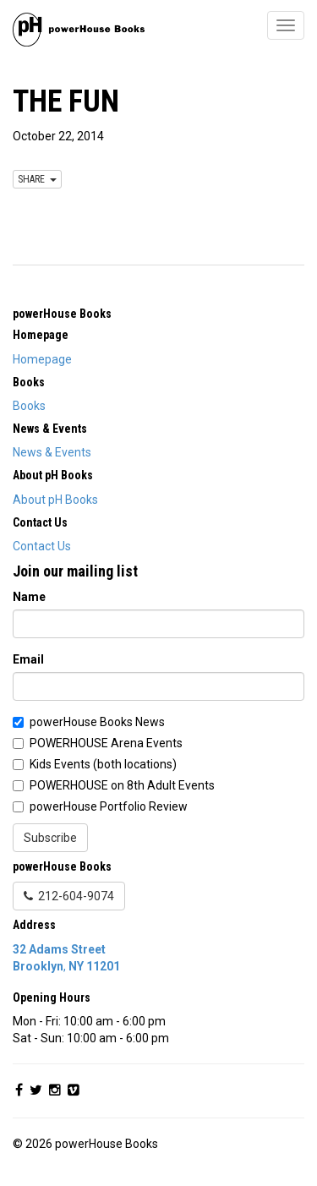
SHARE (37, 179)
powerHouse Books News (97, 722)
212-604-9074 (69, 896)
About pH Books (55, 499)
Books (29, 406)
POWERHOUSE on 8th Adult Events (122, 785)
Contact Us (42, 546)
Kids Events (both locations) (103, 764)
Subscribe (50, 837)
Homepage (42, 359)
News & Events (52, 452)
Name (29, 597)
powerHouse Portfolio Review (109, 806)
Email (28, 659)
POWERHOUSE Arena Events (106, 743)
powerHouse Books (62, 313)
